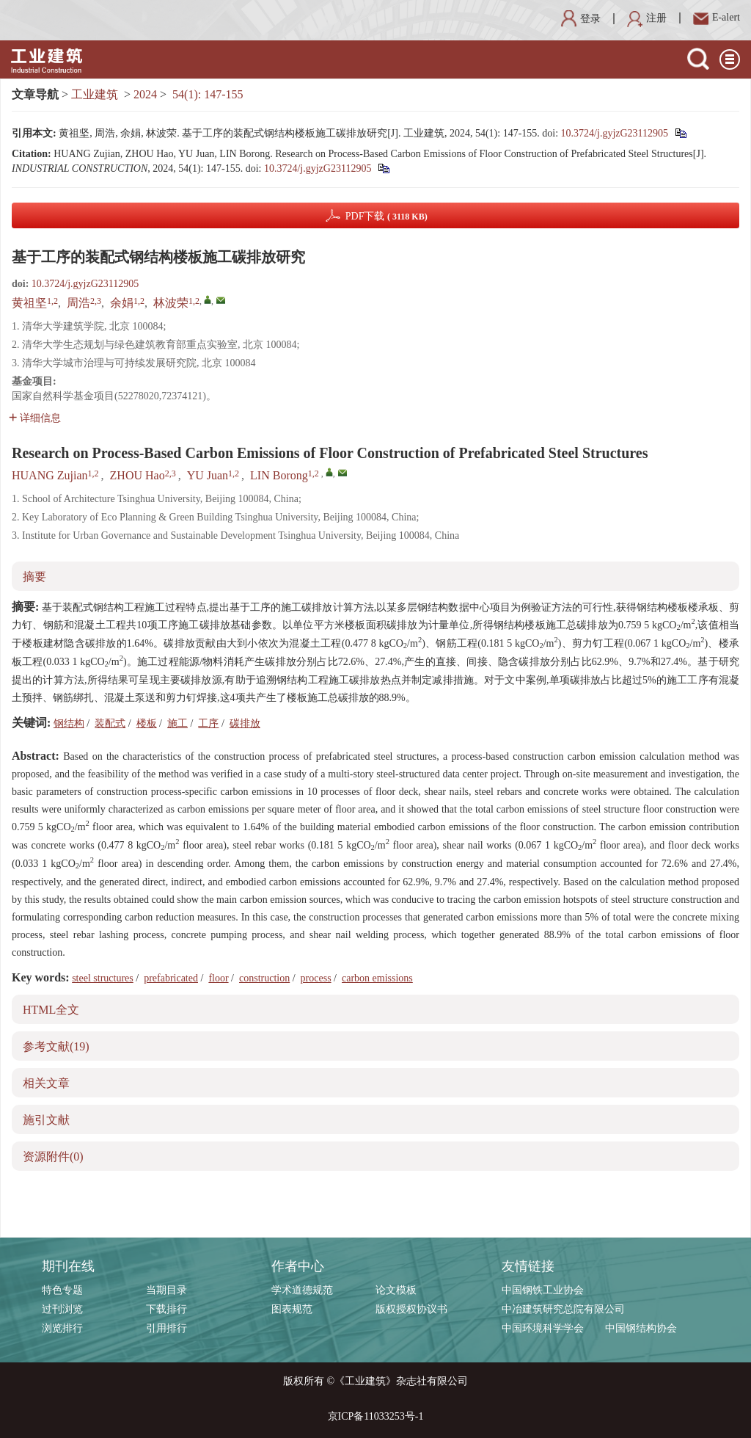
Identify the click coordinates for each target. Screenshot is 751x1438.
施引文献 (46, 1120)
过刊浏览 (62, 1309)
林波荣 (170, 303)
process (316, 978)
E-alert (716, 17)
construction (264, 978)
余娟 (121, 303)
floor (218, 978)
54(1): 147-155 (207, 94)
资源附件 (53, 1156)
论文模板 (396, 1290)
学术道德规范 (302, 1290)
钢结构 (69, 723)
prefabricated (171, 978)
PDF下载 (386, 216)
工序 (208, 723)
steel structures (102, 978)
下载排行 (166, 1309)
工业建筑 (94, 94)
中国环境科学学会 (543, 1328)
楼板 (146, 723)
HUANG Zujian (50, 475)
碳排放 (245, 723)
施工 (177, 723)
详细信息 (35, 418)
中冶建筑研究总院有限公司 (563, 1309)
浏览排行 (62, 1328)
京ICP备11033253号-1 (376, 1416)
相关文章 (46, 1083)
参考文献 (56, 1046)
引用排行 (166, 1328)
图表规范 (291, 1309)
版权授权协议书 (411, 1309)
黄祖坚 (29, 303)
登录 (581, 18)
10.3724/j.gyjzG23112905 (614, 133)
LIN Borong (279, 475)
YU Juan (207, 475)
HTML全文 (51, 1009)
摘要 (34, 576)
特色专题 (62, 1290)
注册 (647, 17)
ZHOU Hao (137, 475)
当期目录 (166, 1290)
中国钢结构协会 (641, 1328)
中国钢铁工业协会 (543, 1290)
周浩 (78, 303)
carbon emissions (377, 978)
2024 (145, 94)
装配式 (110, 723)
